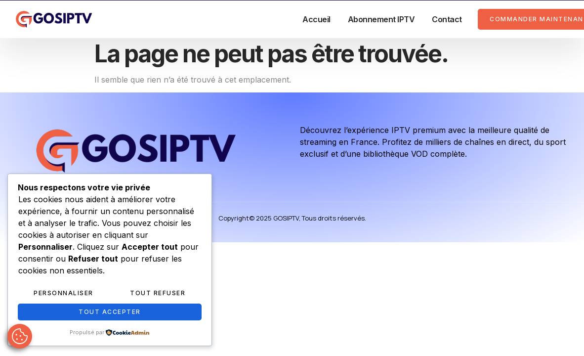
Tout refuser (157, 293)
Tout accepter (110, 311)
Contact (447, 19)
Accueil (316, 19)
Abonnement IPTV (381, 19)
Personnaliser (63, 293)
